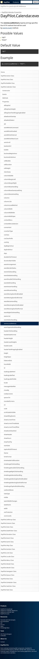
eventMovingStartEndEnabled (13, 294)
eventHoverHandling (10, 287)
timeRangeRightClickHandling (13, 471)
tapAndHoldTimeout (10, 449)
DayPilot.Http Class (7, 545)
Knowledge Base (5, 628)
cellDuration (8, 164)
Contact (3, 642)
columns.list (8, 201)
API (1, 623)
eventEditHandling (10, 283)
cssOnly (6, 242)
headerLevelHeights (10, 342)
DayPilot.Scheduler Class (8, 582)
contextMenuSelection (11, 224)
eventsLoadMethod (10, 323)
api (5, 124)
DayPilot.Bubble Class (8, 83)
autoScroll (7, 142)
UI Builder (3, 635)
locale (6, 383)
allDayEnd (7, 105)
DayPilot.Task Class (7, 590)
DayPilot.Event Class (7, 538)
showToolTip (8, 442)
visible (6, 497)
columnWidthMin (9, 213)
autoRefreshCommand (11, 127)
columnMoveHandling (11, 187)
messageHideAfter (10, 386)
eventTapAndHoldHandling (12, 327)
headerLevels (8, 346)
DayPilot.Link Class (7, 553)
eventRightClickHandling (12, 312)
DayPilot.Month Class (7, 568)
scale (5, 409)
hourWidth (7, 364)
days (5, 253)
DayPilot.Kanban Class (8, 549)
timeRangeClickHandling (12, 464)
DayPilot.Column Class (8, 523)
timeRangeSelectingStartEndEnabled (15, 479)
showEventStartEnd (10, 431)
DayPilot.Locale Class (7, 556)
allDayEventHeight (10, 109)
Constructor (6, 91)
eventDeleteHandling (10, 275)
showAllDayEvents (9, 416)
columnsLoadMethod (10, 205)
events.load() (7, 28)
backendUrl (7, 146)
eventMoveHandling (10, 290)
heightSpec (7, 357)
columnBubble (8, 176)
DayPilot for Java (5, 614)
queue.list (7, 397)
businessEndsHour (10, 157)
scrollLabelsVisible (9, 412)
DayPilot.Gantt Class (7, 542)
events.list (7, 316)
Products (16, 2)
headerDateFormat (10, 335)
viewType (7, 494)
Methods (5, 98)
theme (6, 453)
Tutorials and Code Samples (8, 620)
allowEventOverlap (10, 116)
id (4, 368)
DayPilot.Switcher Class (8, 586)
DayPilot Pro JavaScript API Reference (13, 6)
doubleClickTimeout (10, 257)
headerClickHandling (10, 331)
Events (4, 94)
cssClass (6, 235)
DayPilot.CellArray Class (8, 519)
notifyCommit (8, 394)
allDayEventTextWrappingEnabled (14, 113)
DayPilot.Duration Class (8, 534)
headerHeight (8, 338)
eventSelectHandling (10, 320)
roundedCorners (9, 401)
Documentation (5, 621)
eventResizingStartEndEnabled (13, 305)
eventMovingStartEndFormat (13, 298)
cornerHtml (7, 227)
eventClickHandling (10, 272)
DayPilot (5, 2)
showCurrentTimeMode (11, 423)
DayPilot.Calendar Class (8, 87)
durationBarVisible (10, 261)
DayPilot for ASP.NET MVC (7, 612)
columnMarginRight (10, 183)
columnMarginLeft (10, 179)
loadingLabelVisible (10, 379)
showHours (7, 438)
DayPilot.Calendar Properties (11, 12)
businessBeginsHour (10, 153)
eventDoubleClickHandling (12, 279)
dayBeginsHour (9, 246)
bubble (6, 150)
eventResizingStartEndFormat (13, 309)
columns (6, 198)
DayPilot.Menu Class (7, 560)
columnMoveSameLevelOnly (13, 190)
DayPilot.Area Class (7, 79)
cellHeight (7, 168)
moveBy (6, 390)
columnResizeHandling (11, 194)
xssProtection (8, 512)
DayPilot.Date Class (7, 527)
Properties (5, 102)
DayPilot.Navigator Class (8, 571)
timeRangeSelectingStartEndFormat (15, 482)
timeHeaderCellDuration (11, 460)
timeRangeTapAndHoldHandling (14, 486)
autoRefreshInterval (10, 135)
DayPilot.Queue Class (7, 575)
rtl (4, 405)
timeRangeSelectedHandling (13, 475)
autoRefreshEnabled (10, 131)
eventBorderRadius (10, 268)
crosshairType (8, 231)
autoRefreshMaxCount (11, 139)
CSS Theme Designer (6, 634)
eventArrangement (10, 264)
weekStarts (7, 505)
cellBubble (7, 161)
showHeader (8, 434)
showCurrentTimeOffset (11, 427)
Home (3, 72)
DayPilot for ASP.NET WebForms (9, 610)
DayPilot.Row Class (7, 579)
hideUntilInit (8, 360)
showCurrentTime (9, 420)
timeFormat (7, 457)
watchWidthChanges (10, 501)
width (5, 508)
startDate (7, 446)
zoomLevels (7, 516)
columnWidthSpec (9, 216)
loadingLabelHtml (9, 372)
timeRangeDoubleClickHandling (14, 468)
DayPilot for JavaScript (6, 609)
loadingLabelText (9, 375)
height (6, 353)
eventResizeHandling (10, 301)
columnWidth (8, 209)
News (2, 626)
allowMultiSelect (9, 120)
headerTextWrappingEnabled (13, 349)
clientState (7, 172)
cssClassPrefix (8, 238)
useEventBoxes (9, 490)
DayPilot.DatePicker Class (9, 531)
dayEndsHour (8, 250)
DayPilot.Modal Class (7, 564)
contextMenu (8, 220)
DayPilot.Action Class (7, 76)
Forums (3, 624)
